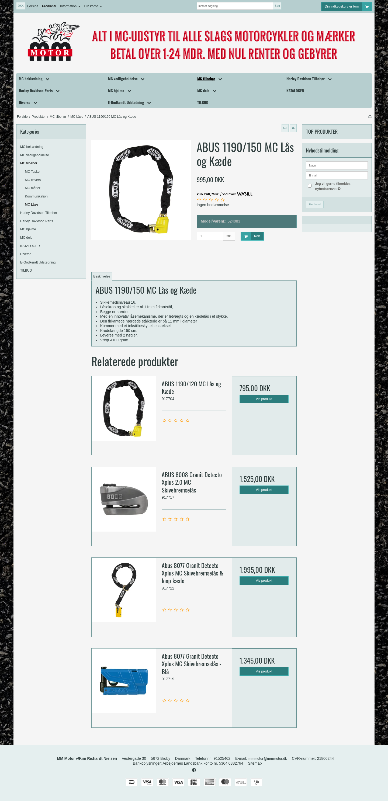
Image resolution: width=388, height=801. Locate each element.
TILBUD (26, 270)
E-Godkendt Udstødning (38, 262)
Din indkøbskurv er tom (348, 6)
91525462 (222, 758)
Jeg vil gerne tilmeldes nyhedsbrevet (341, 185)
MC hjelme (28, 229)
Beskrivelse (101, 276)
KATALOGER (30, 246)
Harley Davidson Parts (36, 221)
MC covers (33, 180)
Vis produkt (264, 399)
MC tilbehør (28, 163)
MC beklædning (31, 147)
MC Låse (31, 204)
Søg (277, 5)
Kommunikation (36, 196)
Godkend (315, 204)
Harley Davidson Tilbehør (38, 213)
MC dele (26, 238)
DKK (21, 5)
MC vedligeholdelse (34, 155)
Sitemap (255, 763)
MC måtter (32, 188)
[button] (285, 128)
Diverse (26, 254)
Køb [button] (250, 236)
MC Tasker (33, 172)
